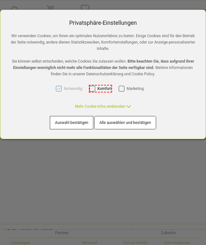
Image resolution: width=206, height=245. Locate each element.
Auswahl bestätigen (71, 122)
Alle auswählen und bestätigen (125, 122)
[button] (103, 106)
